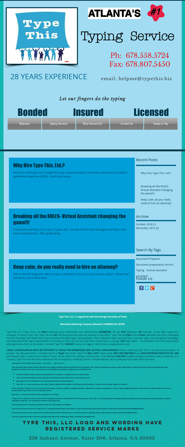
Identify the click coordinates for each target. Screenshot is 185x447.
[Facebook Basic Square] (141, 288)
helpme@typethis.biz (145, 78)
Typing (140, 270)
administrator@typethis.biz (134, 409)
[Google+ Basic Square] (152, 288)
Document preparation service (154, 264)
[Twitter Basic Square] (147, 288)
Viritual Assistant (156, 270)
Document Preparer (148, 258)
